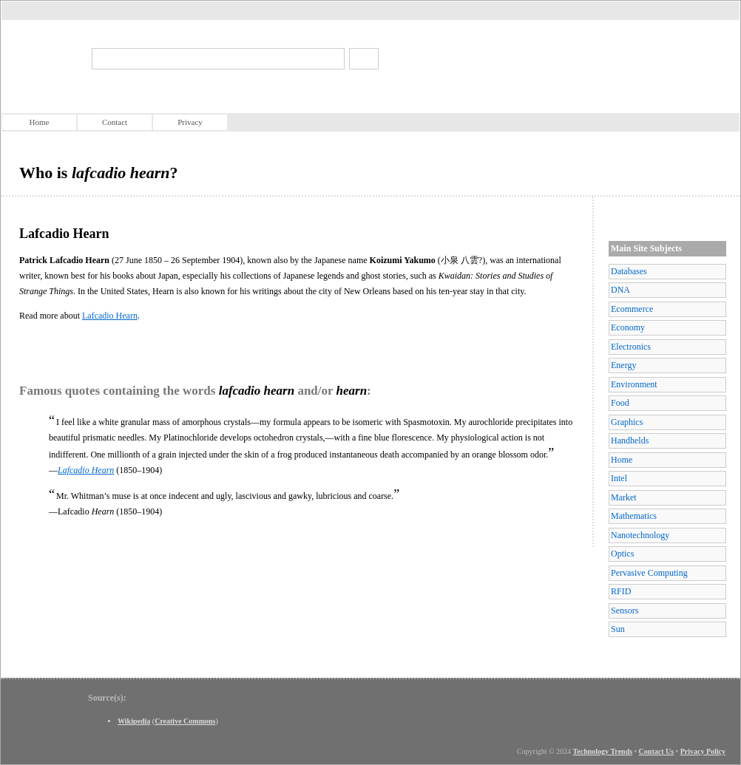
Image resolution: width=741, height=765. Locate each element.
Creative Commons (185, 721)
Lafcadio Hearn (110, 315)
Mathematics (634, 516)
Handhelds (630, 440)
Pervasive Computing (649, 573)
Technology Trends (603, 751)
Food (620, 403)
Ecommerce (632, 309)
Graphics (627, 422)
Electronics (631, 346)
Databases (629, 271)
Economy (628, 327)
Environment (634, 384)
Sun (618, 629)
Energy (623, 365)
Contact (114, 122)
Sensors (624, 610)
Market (624, 497)
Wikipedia (134, 721)
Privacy (190, 122)
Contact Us (656, 751)
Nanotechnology (640, 535)
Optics (622, 553)
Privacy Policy (702, 751)
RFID (621, 591)
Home (40, 122)
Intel (619, 478)
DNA (620, 290)
